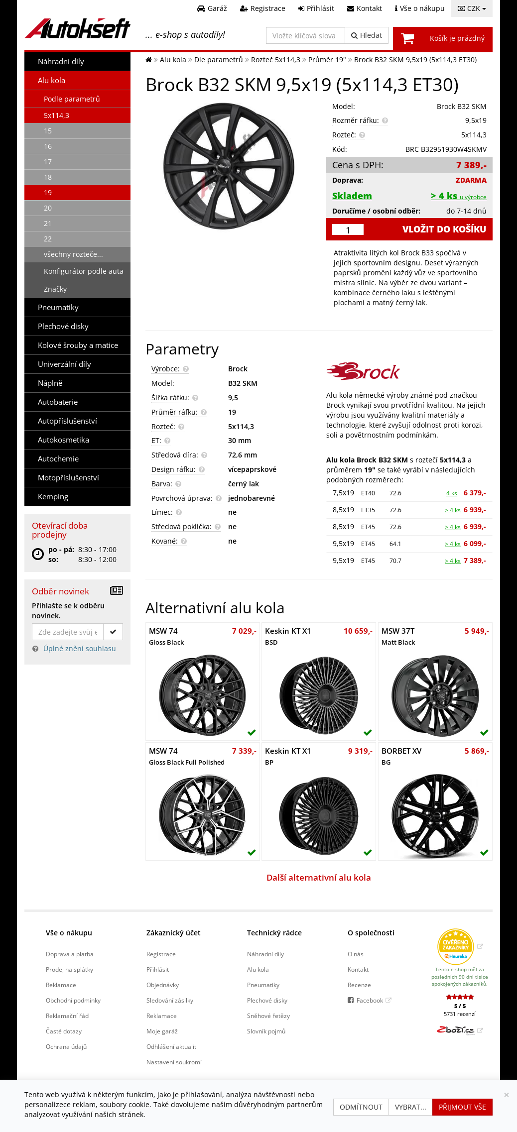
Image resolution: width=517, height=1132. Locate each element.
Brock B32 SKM (462, 106)
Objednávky (162, 985)
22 (48, 238)
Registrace (161, 954)
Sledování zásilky (169, 1000)
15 (48, 130)
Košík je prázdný (457, 38)
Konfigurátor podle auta (84, 271)
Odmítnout (361, 1107)
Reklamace (61, 985)
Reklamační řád (67, 1015)
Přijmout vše (462, 1107)
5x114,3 (56, 115)
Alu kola (51, 80)
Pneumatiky (58, 307)
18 (48, 177)
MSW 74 (166, 636)
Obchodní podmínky (73, 1000)
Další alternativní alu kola (318, 877)
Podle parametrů (72, 99)
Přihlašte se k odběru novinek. (68, 610)
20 (48, 208)
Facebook (370, 1000)
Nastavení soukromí (174, 1062)
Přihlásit (157, 969)
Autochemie (58, 458)
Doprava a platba (70, 954)
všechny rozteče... (73, 254)
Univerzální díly (64, 364)
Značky (55, 289)
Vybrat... (410, 1107)
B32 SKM (243, 383)
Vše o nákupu (69, 932)
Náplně (50, 383)
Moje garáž (162, 1031)
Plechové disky (63, 326)
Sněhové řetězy (268, 1015)
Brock (238, 368)
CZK (472, 8)
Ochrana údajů (66, 1046)
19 (48, 192)
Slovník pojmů (266, 1031)
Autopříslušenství (67, 421)
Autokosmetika (63, 440)
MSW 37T (398, 636)
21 (48, 223)
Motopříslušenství (68, 477)
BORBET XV (401, 756)
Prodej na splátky (69, 969)
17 (48, 161)
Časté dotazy (64, 1031)
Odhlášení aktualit (171, 1046)
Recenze (359, 985)
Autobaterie (58, 402)
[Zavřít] (507, 1095)
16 (48, 146)
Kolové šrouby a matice (78, 345)
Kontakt (358, 969)
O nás (356, 954)
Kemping (53, 496)
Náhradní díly (61, 61)
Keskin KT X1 (288, 636)
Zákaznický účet (173, 932)
